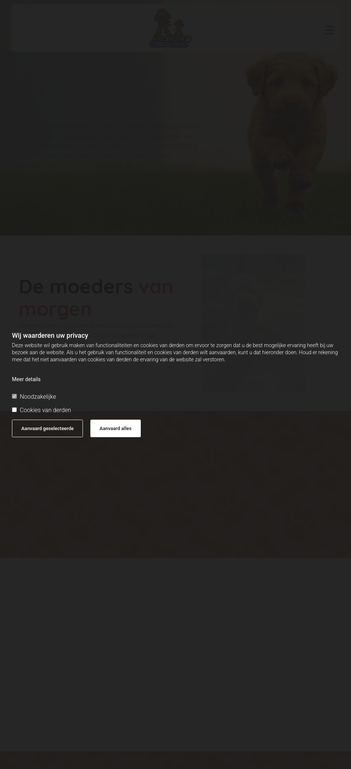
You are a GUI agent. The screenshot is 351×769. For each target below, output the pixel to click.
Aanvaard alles (116, 428)
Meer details (26, 379)
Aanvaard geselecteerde (47, 428)
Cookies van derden (41, 410)
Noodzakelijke (34, 396)
